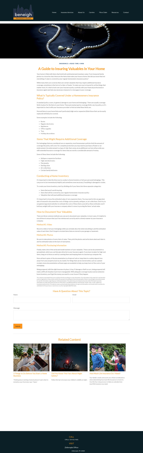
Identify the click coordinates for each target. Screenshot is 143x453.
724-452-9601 (73, 433)
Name (15, 289)
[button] (54, 9)
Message (16, 302)
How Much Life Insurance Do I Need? (105, 367)
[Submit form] (17, 320)
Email (74, 289)
